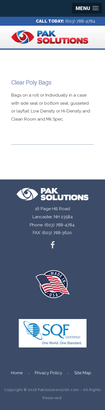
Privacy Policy (48, 372)
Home (17, 372)
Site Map (82, 372)
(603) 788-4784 (80, 21)
